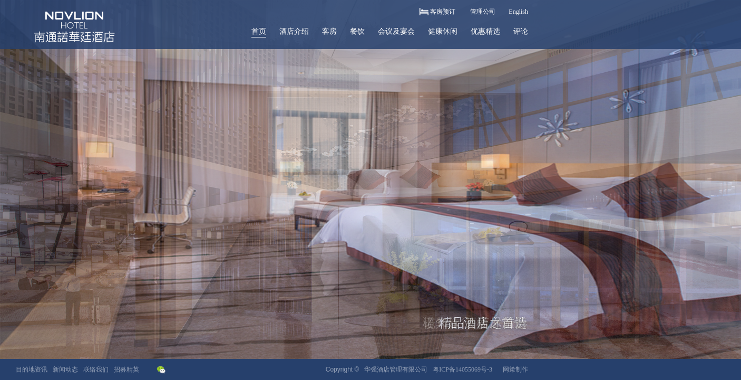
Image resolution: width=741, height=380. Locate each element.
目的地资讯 (31, 369)
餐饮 (357, 31)
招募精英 (126, 369)
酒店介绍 (294, 31)
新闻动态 (65, 369)
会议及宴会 (396, 31)
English (518, 11)
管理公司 (482, 11)
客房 (329, 31)
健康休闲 (442, 31)
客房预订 (442, 11)
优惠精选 (485, 31)
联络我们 (96, 369)
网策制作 (515, 369)
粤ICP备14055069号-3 (462, 369)
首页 (258, 31)
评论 (520, 31)
